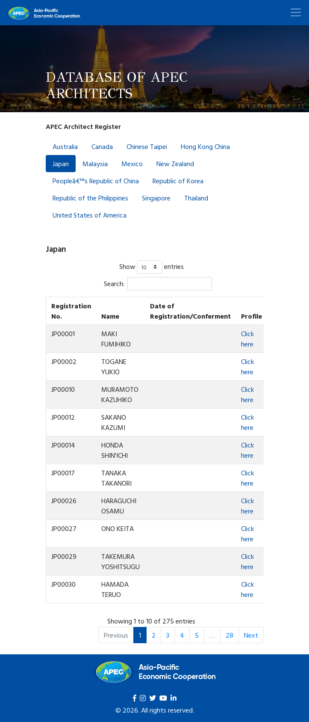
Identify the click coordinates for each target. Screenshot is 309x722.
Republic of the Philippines (90, 198)
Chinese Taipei (147, 146)
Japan (61, 163)
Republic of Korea (178, 181)
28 (229, 635)
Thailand (196, 198)
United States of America (90, 215)
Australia (65, 146)
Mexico (132, 163)
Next (251, 635)
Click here (247, 338)
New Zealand (175, 163)
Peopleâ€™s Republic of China (96, 181)
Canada (102, 146)
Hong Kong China (205, 146)
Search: (158, 283)
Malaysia (95, 163)
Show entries (151, 267)
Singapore (156, 198)
